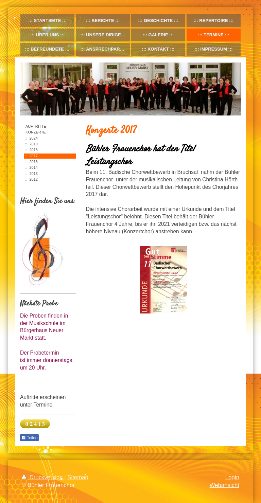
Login (232, 477)
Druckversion (43, 477)
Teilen (29, 437)
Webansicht (224, 485)
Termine (43, 405)
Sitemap (77, 477)
